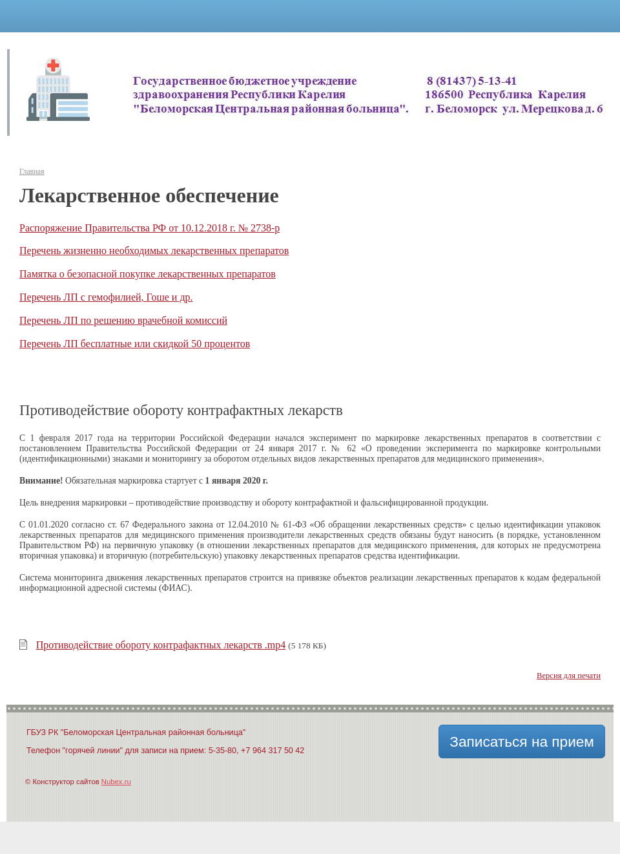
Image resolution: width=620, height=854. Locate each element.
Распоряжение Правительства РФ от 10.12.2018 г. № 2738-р (149, 227)
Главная (31, 171)
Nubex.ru (116, 781)
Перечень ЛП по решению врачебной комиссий (123, 320)
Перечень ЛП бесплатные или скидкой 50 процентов (134, 343)
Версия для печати (569, 675)
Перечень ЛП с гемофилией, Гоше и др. (106, 297)
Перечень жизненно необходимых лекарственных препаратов (154, 250)
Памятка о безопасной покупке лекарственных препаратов (147, 273)
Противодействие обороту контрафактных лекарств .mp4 (161, 644)
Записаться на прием (522, 741)
